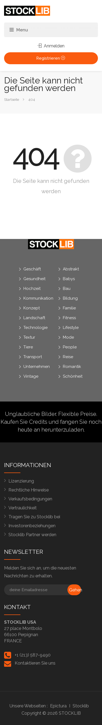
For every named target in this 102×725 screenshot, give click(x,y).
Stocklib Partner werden (32, 534)
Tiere (28, 347)
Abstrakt (71, 269)
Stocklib (81, 705)
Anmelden (51, 45)
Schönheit (72, 376)
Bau (66, 288)
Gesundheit (34, 278)
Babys (69, 278)
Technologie (35, 327)
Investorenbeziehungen (31, 525)
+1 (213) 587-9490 (33, 655)
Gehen (75, 590)
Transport (32, 356)
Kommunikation (38, 298)
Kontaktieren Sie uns (35, 663)
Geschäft (32, 269)
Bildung (70, 298)
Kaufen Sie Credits (24, 422)
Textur (29, 337)
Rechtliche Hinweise (28, 490)
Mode (68, 337)
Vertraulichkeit (22, 507)
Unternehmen (36, 366)
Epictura (58, 705)
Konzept (31, 308)
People (70, 347)
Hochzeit (32, 288)
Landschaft (34, 317)
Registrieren (51, 58)
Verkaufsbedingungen (30, 498)
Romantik (72, 366)
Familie (69, 308)
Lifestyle (71, 327)
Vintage (30, 376)
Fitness (69, 317)
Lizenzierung (21, 481)
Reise (68, 356)
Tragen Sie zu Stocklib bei (34, 516)
